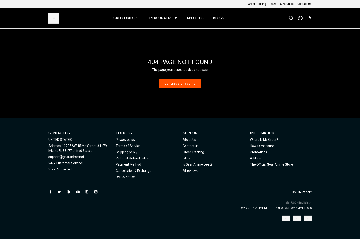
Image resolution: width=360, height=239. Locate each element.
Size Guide (287, 4)
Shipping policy (126, 152)
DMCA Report (302, 192)
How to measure (262, 146)
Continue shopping (180, 83)
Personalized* (163, 18)
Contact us (190, 146)
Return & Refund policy (132, 158)
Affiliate (255, 158)
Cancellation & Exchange (133, 171)
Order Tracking (193, 152)
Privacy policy (125, 139)
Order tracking (257, 4)
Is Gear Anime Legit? (197, 164)
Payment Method (128, 164)
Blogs (218, 18)
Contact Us (304, 4)
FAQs (273, 4)
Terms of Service (128, 146)
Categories (126, 18)
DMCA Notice (125, 177)
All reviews (190, 171)
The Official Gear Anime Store (271, 164)
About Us (195, 18)
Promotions (258, 152)
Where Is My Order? (264, 139)
